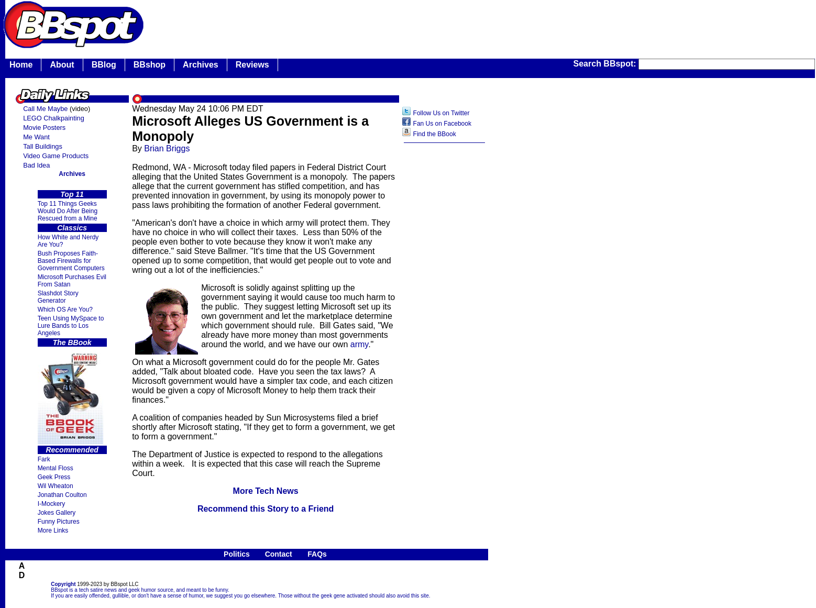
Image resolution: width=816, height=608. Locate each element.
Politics (237, 554)
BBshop (150, 64)
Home (20, 64)
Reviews (252, 64)
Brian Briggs (167, 148)
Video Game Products (56, 156)
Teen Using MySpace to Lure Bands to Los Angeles (71, 326)
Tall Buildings (42, 146)
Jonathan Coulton (62, 495)
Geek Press (54, 477)
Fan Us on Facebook (442, 123)
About (62, 64)
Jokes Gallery (57, 512)
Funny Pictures (59, 521)
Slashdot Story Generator (58, 297)
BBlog (104, 64)
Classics (72, 228)
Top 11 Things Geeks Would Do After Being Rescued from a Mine (68, 211)
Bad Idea (36, 165)
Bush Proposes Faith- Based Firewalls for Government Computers (71, 261)
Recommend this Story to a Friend (265, 508)
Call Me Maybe (45, 109)
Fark (44, 459)
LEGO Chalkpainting (53, 118)
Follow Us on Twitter (441, 113)
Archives (200, 64)
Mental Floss (55, 468)
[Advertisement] (445, 314)
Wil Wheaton (55, 486)
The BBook (72, 342)
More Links (53, 530)
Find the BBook (434, 134)
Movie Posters (44, 127)
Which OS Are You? (65, 309)
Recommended (72, 450)
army (359, 344)
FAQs (317, 554)
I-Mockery (51, 503)
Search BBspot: (606, 63)
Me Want (36, 137)
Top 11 (72, 194)
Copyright (63, 584)
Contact (278, 554)
